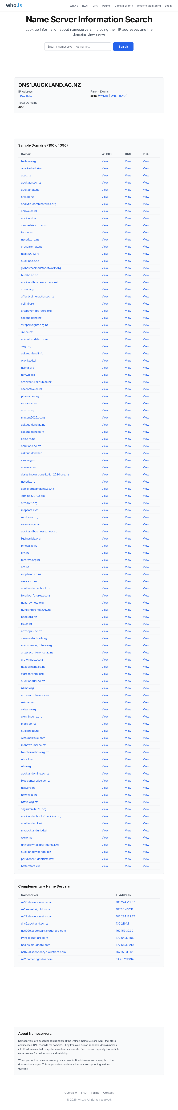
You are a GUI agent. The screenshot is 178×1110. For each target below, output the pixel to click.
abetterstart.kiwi (31, 823)
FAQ (84, 1092)
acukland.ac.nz (31, 446)
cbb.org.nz (28, 439)
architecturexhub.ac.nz (36, 382)
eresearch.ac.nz (31, 246)
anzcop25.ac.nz (31, 631)
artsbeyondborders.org (36, 310)
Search (123, 46)
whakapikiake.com (33, 738)
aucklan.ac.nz (30, 189)
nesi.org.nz (28, 787)
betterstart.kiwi (30, 866)
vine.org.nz (28, 460)
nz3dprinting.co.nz (33, 666)
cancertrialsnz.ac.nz (34, 225)
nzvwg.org (28, 374)
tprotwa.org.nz (31, 560)
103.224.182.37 (125, 916)
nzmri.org (27, 688)
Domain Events (124, 5)
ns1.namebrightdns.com (36, 909)
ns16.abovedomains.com (37, 902)
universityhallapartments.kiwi (40, 844)
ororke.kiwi (28, 360)
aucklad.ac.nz (30, 261)
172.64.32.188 (125, 937)
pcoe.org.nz (29, 617)
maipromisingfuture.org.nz (38, 645)
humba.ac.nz (29, 275)
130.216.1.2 (25, 95)
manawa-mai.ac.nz (33, 745)
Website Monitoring (149, 5)
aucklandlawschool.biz (36, 852)
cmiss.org (27, 289)
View (105, 161)
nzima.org (27, 367)
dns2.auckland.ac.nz (34, 923)
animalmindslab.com (34, 339)
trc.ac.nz (27, 624)
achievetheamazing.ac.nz (37, 488)
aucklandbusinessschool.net (39, 282)
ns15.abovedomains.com (37, 916)
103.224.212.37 (125, 902)
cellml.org (27, 303)
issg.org (26, 346)
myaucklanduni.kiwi (34, 830)
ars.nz (25, 567)
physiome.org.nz (32, 396)
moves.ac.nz (29, 403)
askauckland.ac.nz (33, 424)
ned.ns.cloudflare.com (35, 945)
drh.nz (25, 552)
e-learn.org (28, 709)
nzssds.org (28, 481)
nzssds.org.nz (30, 239)
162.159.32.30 (124, 930)
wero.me (27, 837)
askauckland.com (32, 431)
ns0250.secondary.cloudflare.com (43, 952)
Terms (95, 1092)
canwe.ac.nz (29, 211)
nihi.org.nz (28, 766)
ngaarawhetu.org (32, 602)
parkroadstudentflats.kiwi (37, 859)
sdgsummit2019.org (33, 809)
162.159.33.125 (125, 952)
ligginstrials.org (31, 538)
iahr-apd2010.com (33, 496)
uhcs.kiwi (27, 759)
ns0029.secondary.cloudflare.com (43, 930)
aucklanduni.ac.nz (33, 681)
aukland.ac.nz (30, 730)
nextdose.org (29, 517)
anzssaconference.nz (35, 695)
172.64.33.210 (125, 945)
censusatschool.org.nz (36, 638)
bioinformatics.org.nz (35, 752)
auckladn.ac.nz (31, 182)
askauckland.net (31, 318)
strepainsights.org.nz (34, 325)
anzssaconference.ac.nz (37, 652)
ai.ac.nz (26, 175)
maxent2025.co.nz (33, 417)
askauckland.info (32, 353)
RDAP (85, 5)
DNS (95, 5)
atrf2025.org (29, 503)
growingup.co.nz (32, 659)
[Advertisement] (89, 65)
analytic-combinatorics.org (38, 204)
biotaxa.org (28, 161)
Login (168, 5)
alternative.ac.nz (32, 389)
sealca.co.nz (29, 581)
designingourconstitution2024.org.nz (45, 474)
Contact (108, 1092)
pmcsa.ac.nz (29, 545)
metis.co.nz (28, 723)
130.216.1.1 (122, 923)
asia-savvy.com (31, 524)
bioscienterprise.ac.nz (35, 780)
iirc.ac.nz (27, 332)
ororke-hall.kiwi (31, 168)
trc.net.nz (27, 232)
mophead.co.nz (31, 574)
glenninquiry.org (31, 716)
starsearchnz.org (32, 674)
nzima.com (28, 702)
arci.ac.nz (27, 196)
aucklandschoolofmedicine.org (41, 816)
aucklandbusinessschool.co (39, 531)
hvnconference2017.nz (36, 609)
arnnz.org (27, 410)
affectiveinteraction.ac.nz (37, 296)
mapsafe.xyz (29, 510)
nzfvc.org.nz (29, 802)
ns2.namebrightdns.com (36, 959)
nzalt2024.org (30, 253)
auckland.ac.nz (31, 218)
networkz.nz (29, 795)
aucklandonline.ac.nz (35, 773)
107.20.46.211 (124, 909)
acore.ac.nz (29, 467)
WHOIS (74, 5)
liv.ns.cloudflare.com (34, 937)
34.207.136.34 (125, 959)
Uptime (106, 5)
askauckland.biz (31, 453)
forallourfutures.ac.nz (35, 595)
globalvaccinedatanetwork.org (41, 268)
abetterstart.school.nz (35, 588)
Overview (70, 1092)
